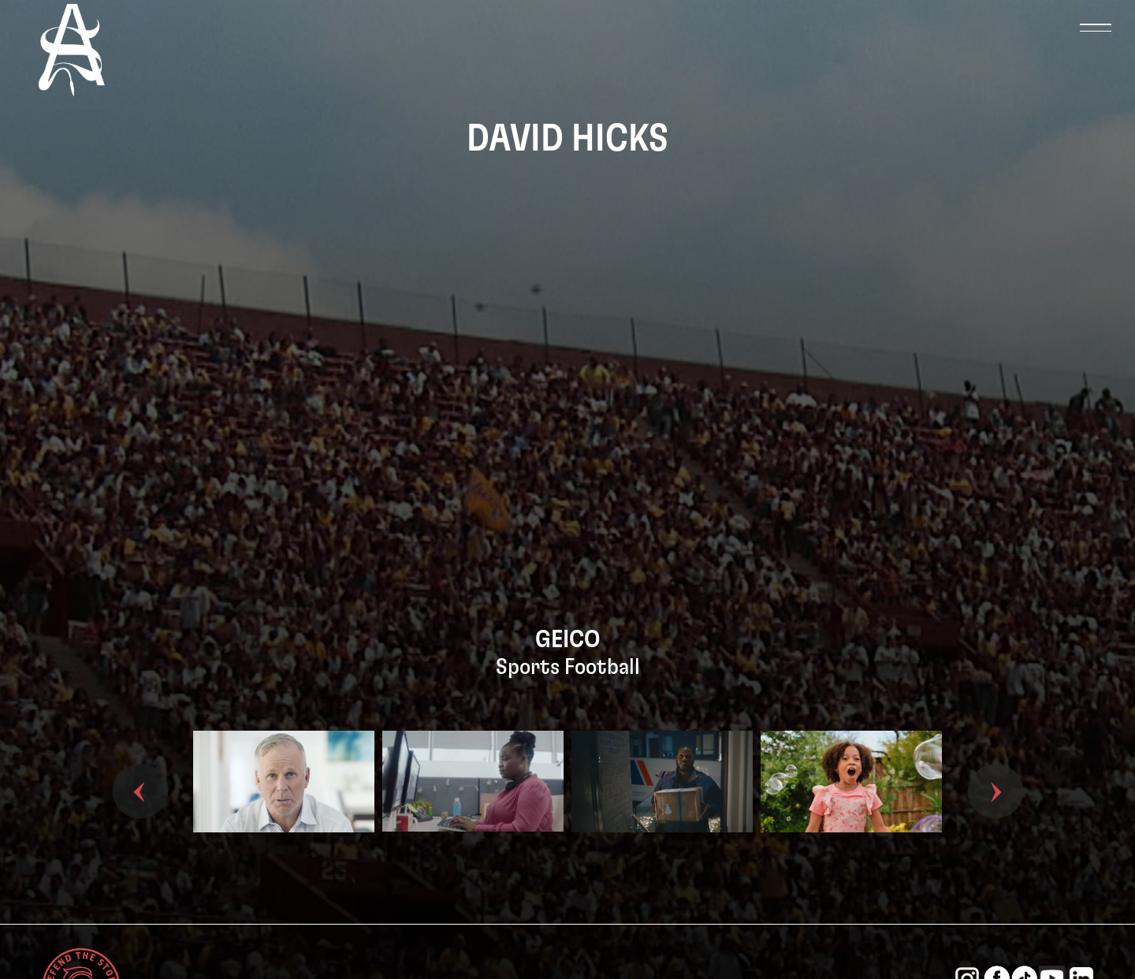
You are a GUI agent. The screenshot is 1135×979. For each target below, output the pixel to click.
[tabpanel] (283, 807)
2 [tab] (567, 896)
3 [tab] (591, 896)
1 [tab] (544, 896)
